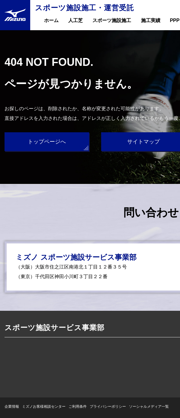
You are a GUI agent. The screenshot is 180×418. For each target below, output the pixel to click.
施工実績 (150, 20)
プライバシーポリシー (108, 406)
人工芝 (75, 20)
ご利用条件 (78, 406)
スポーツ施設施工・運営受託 (84, 8)
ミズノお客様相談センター (44, 406)
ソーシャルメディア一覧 (149, 406)
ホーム (51, 20)
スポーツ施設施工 (111, 20)
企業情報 (12, 406)
